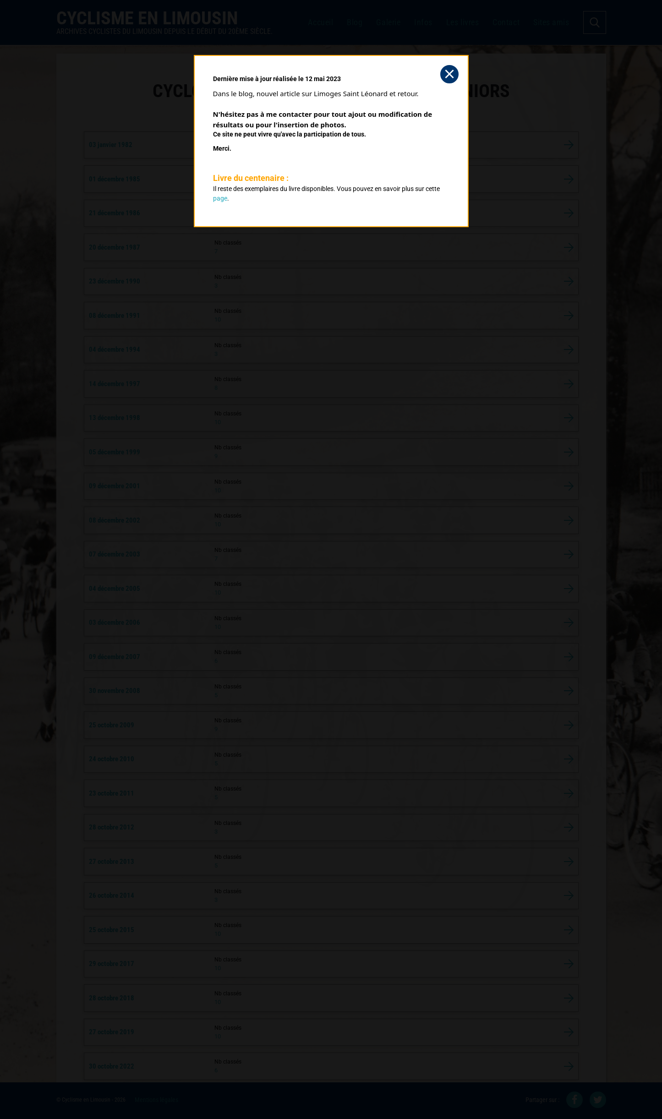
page (220, 198)
